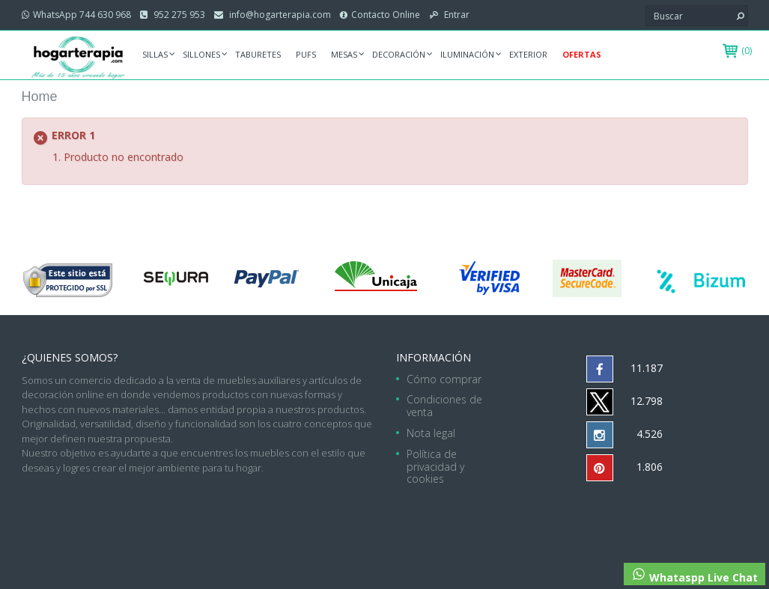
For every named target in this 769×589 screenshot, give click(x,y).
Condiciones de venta (444, 405)
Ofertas (581, 54)
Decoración (398, 54)
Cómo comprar (444, 379)
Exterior (528, 54)
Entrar (455, 14)
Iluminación (467, 54)
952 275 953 (178, 14)
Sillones (201, 54)
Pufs (306, 54)
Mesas (344, 54)
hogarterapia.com (292, 512)
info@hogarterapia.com (279, 14)
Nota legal (431, 433)
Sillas (155, 54)
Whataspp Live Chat (694, 576)
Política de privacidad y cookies (435, 466)
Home (40, 96)
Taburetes (258, 54)
